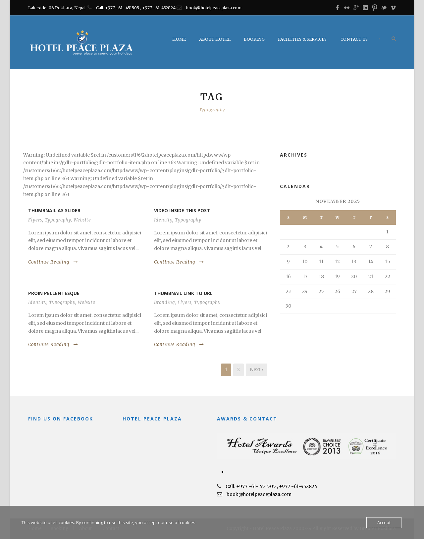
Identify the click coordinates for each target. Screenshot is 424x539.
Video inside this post (182, 210)
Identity (163, 220)
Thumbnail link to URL (183, 293)
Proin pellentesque (54, 293)
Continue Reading (53, 262)
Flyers (35, 220)
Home (179, 39)
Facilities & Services (302, 39)
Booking (254, 39)
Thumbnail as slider (54, 210)
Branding (164, 302)
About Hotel (215, 39)
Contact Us (354, 39)
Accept (384, 522)
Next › (256, 369)
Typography (58, 220)
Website (82, 220)
